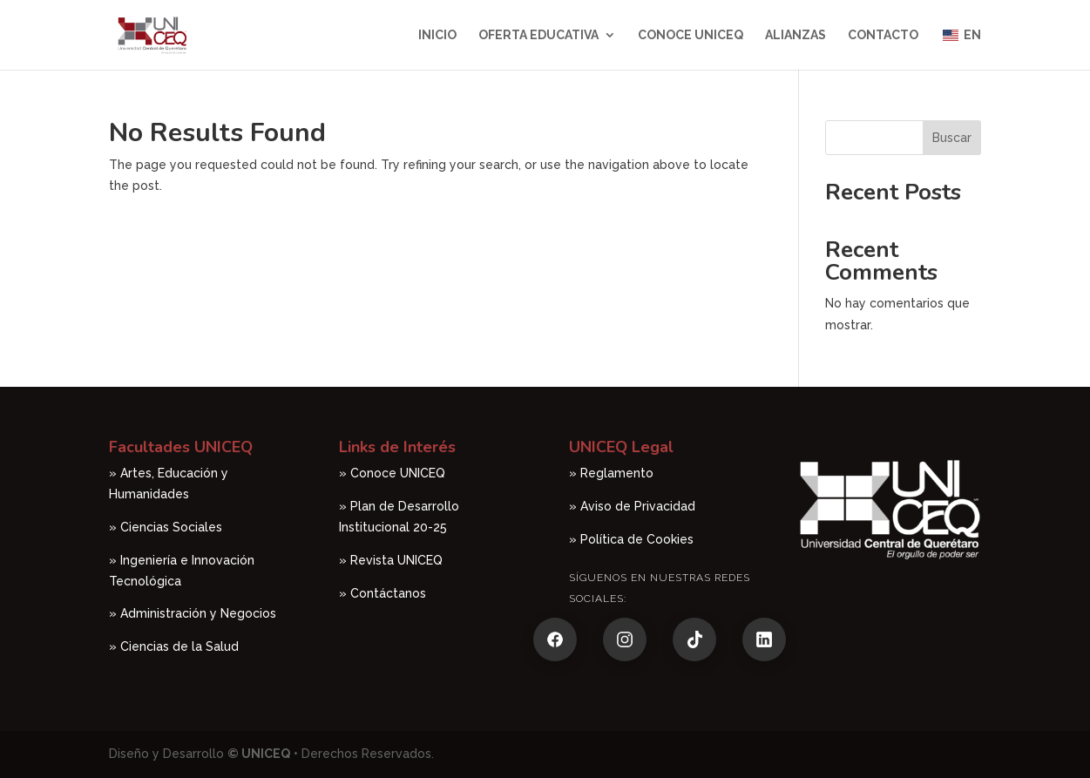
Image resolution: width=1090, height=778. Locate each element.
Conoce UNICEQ (690, 35)
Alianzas (795, 35)
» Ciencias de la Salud (175, 646)
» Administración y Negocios (192, 613)
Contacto (883, 35)
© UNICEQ (258, 754)
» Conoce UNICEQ (392, 473)
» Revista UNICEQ (391, 560)
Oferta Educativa (538, 35)
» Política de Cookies (631, 539)
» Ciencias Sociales (165, 527)
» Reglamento (611, 473)
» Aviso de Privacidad (632, 506)
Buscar (952, 138)
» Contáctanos (382, 593)
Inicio (437, 35)
